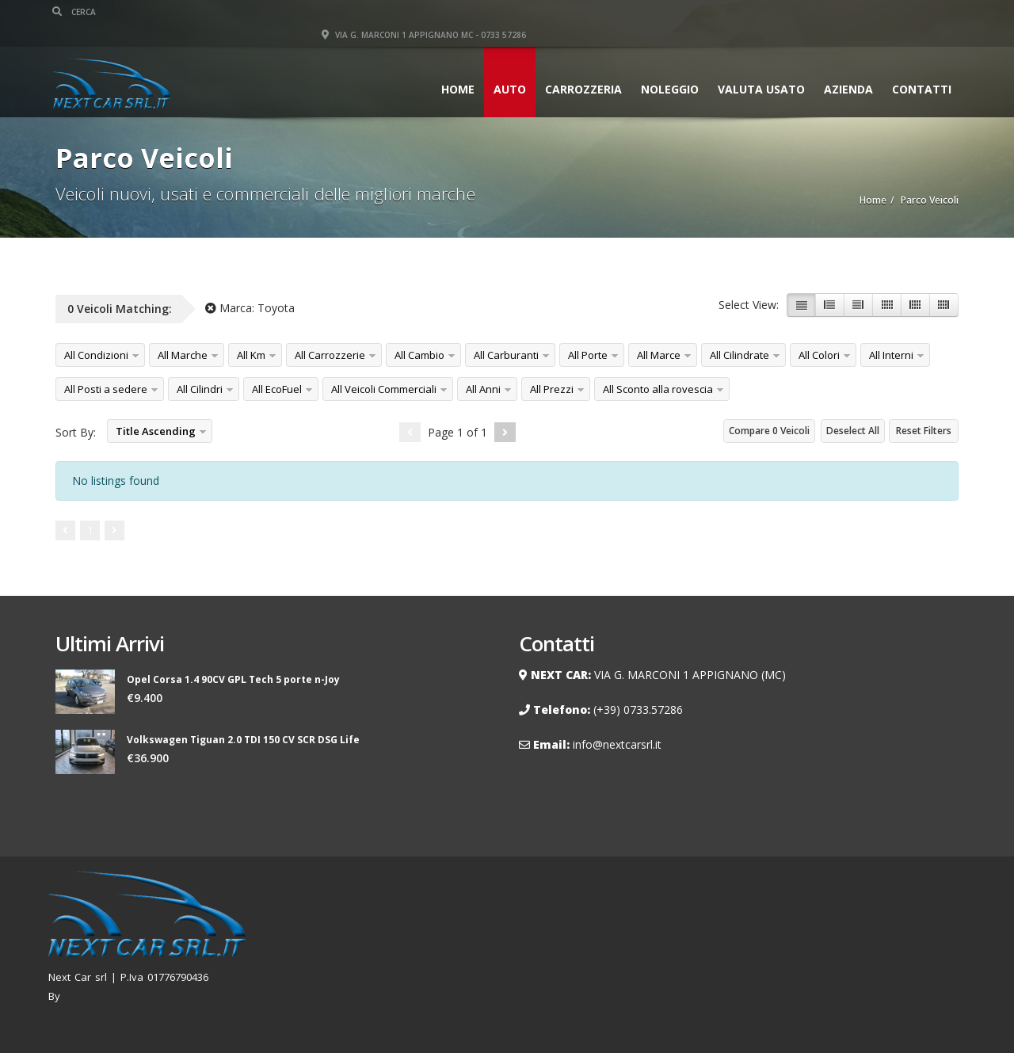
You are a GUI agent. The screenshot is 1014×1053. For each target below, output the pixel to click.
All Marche (183, 355)
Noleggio (667, 66)
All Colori (819, 355)
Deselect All (852, 430)
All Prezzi (552, 389)
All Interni (891, 355)
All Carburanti (506, 355)
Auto (506, 66)
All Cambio (419, 355)
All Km (251, 355)
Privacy (937, 947)
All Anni (483, 389)
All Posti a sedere (105, 389)
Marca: (250, 307)
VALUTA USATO (758, 66)
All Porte (588, 355)
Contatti (918, 66)
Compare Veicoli (769, 430)
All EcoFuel (277, 389)
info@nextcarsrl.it (617, 744)
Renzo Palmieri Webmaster (131, 996)
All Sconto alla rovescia (658, 389)
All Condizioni (96, 355)
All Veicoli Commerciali (383, 389)
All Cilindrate (739, 355)
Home (454, 66)
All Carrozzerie (330, 355)
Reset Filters (923, 430)
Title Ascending (156, 431)
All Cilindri (200, 389)
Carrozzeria (580, 66)
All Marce (658, 355)
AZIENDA (845, 66)
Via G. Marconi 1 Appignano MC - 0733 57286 (856, 11)
